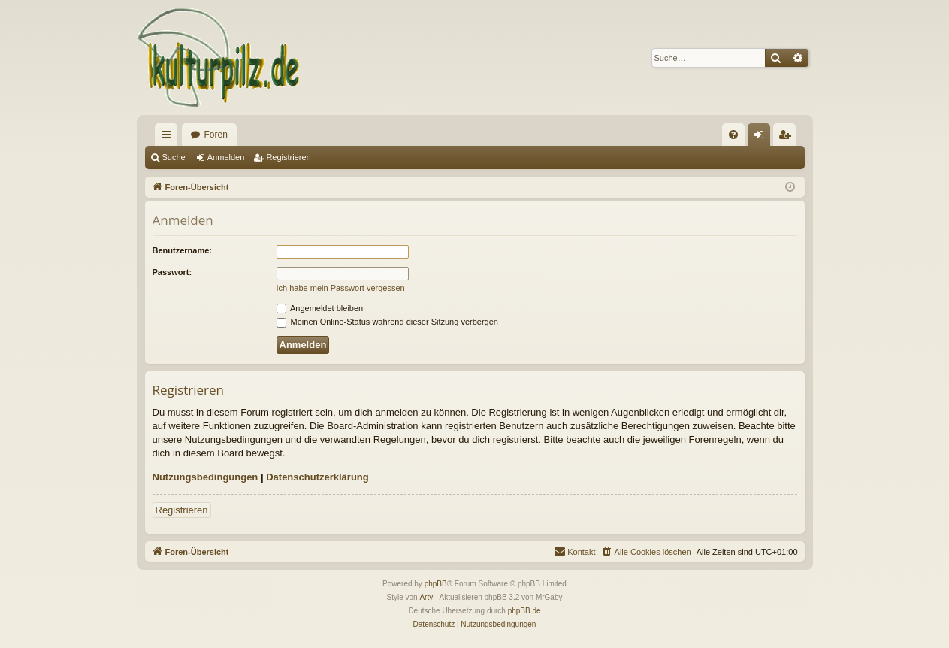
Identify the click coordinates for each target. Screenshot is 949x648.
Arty (426, 597)
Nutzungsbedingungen (205, 477)
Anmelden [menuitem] (761, 137)
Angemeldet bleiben (320, 308)
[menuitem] (733, 134)
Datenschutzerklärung (317, 477)
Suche (174, 157)
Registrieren (288, 157)
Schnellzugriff (169, 137)
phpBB (436, 584)
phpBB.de (524, 611)
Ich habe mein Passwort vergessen (341, 287)
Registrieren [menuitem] (787, 137)
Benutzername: (182, 250)
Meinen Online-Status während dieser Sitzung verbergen (387, 321)
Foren (216, 134)
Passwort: (172, 272)
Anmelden (226, 157)
